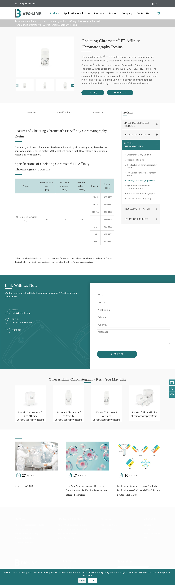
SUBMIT (117, 354)
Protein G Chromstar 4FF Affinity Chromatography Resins (30, 418)
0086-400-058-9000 (22, 322)
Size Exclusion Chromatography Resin (142, 168)
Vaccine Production (67, 533)
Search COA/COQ (24, 486)
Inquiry (93, 92)
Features (31, 114)
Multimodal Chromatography (141, 195)
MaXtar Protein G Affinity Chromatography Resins (106, 418)
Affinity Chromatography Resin (85, 21)
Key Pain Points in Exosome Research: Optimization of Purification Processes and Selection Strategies (86, 490)
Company (127, 13)
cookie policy (163, 572)
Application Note (109, 525)
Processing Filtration (137, 211)
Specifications (64, 114)
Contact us (97, 114)
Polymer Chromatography (139, 200)
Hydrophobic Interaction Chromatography (138, 189)
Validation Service (152, 533)
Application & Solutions (77, 13)
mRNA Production (66, 538)
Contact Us (143, 13)
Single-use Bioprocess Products (136, 127)
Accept (92, 580)
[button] (17, 85)
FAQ (145, 538)
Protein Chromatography (52, 21)
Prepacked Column (136, 162)
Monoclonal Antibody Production (73, 529)
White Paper (106, 529)
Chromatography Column (139, 157)
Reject (82, 580)
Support (113, 13)
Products (54, 13)
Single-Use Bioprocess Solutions (73, 525)
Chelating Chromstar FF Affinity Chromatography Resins (46, 24)
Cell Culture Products (137, 136)
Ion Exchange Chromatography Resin (141, 176)
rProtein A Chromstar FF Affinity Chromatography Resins (68, 418)
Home (21, 21)
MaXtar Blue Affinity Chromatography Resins (144, 416)
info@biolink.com (27, 3)
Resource (99, 13)
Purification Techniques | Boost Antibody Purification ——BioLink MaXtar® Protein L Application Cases (138, 490)
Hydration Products (136, 221)
